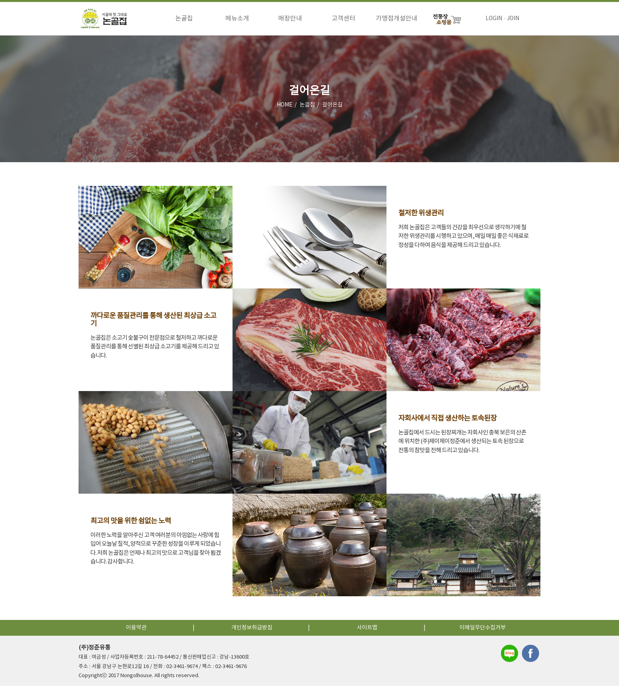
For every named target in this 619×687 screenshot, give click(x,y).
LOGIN (494, 18)
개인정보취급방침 (251, 629)
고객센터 (343, 18)
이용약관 (136, 629)
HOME (285, 106)
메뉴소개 (237, 18)
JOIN (513, 18)
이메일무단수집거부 (483, 629)
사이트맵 (367, 629)
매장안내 (290, 18)
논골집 (184, 18)
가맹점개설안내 (396, 18)
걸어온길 (332, 106)
